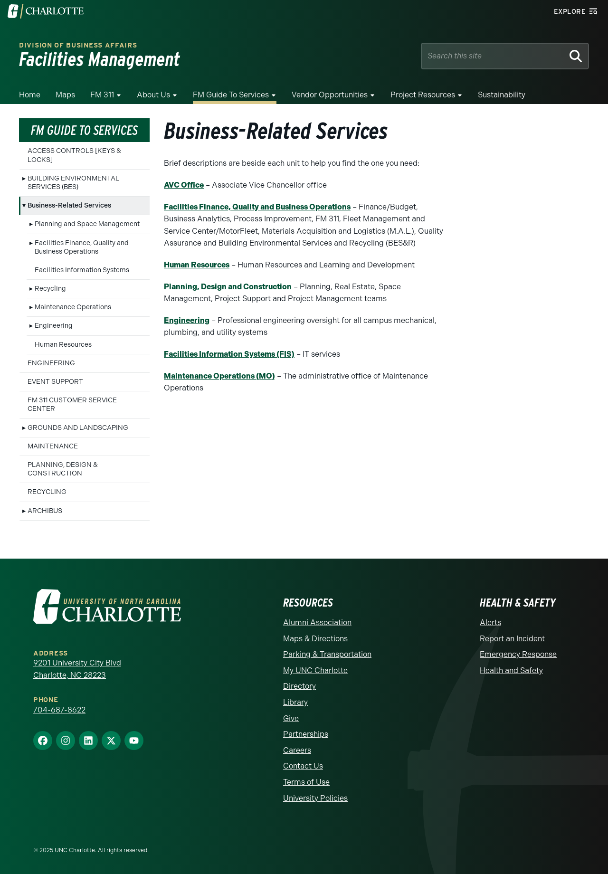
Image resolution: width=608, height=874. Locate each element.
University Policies (315, 798)
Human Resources (63, 345)
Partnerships (305, 734)
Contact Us (303, 765)
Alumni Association (317, 622)
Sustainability (501, 94)
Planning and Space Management (87, 224)
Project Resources (422, 94)
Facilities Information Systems (82, 270)
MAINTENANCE (53, 446)
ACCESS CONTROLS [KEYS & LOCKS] (74, 155)
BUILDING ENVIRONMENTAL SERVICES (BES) (73, 182)
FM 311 (102, 94)
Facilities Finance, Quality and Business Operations (82, 247)
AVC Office (184, 185)
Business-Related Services (69, 205)
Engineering (54, 326)
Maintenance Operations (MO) (219, 375)
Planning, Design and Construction (228, 286)
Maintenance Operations (73, 307)
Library (295, 702)
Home (29, 94)
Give (291, 718)
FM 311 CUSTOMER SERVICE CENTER (72, 404)
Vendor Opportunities (330, 94)
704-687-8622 (59, 709)
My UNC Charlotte (315, 670)
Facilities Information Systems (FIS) (229, 354)
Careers (297, 750)
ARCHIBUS (45, 511)
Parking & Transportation (327, 654)
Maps (65, 94)
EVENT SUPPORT (55, 382)
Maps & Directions (315, 638)
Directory (299, 686)
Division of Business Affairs (78, 45)
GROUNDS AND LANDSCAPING (78, 428)
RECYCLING (47, 492)
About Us (153, 94)
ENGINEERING (51, 363)
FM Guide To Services (231, 94)
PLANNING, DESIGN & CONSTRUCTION (63, 469)
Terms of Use (306, 782)
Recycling (50, 289)
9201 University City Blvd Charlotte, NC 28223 (77, 669)
